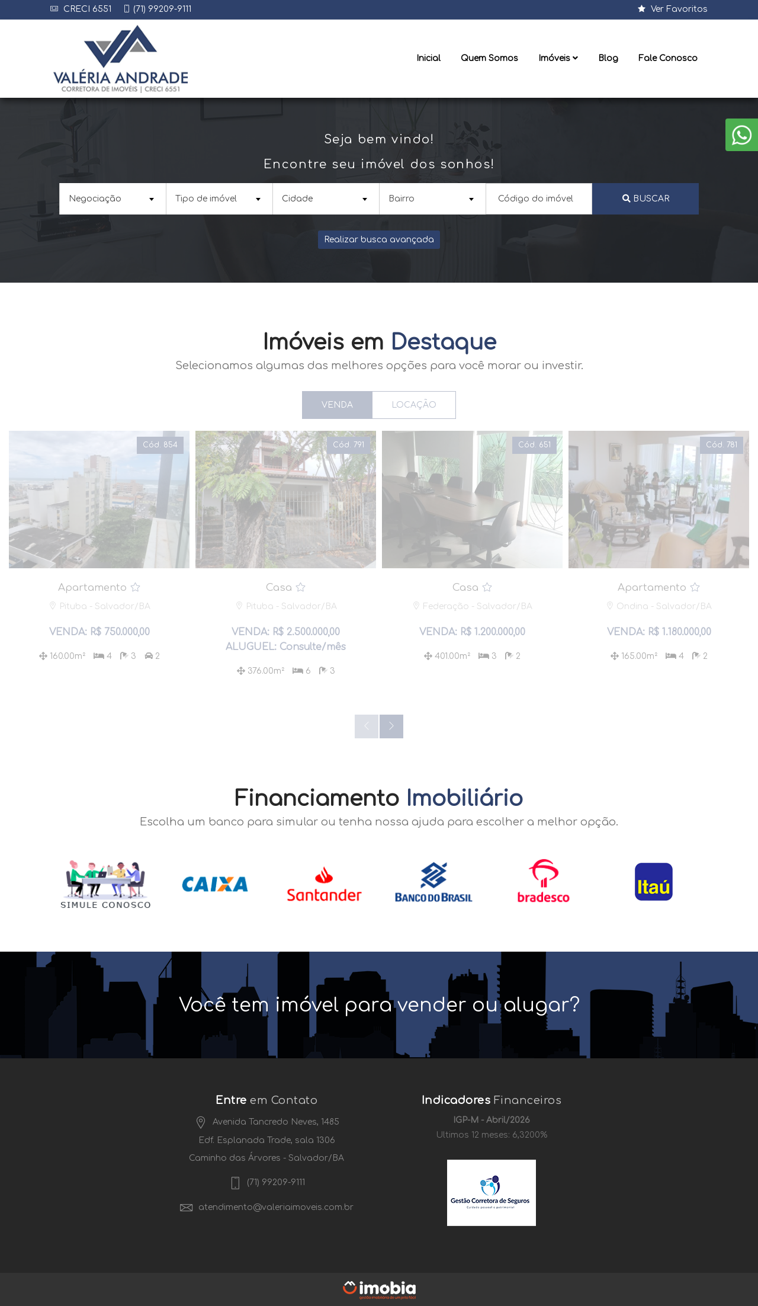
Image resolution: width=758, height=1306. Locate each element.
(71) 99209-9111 (162, 9)
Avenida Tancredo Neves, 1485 (266, 1120)
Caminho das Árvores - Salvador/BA (266, 1157)
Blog (608, 58)
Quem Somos (489, 58)
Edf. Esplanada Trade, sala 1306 (266, 1139)
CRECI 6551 (86, 9)
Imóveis (558, 58)
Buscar (645, 198)
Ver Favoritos (673, 9)
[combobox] (112, 198)
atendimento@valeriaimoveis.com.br (267, 1206)
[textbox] (111, 198)
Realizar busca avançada (379, 239)
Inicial (428, 58)
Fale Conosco (668, 58)
